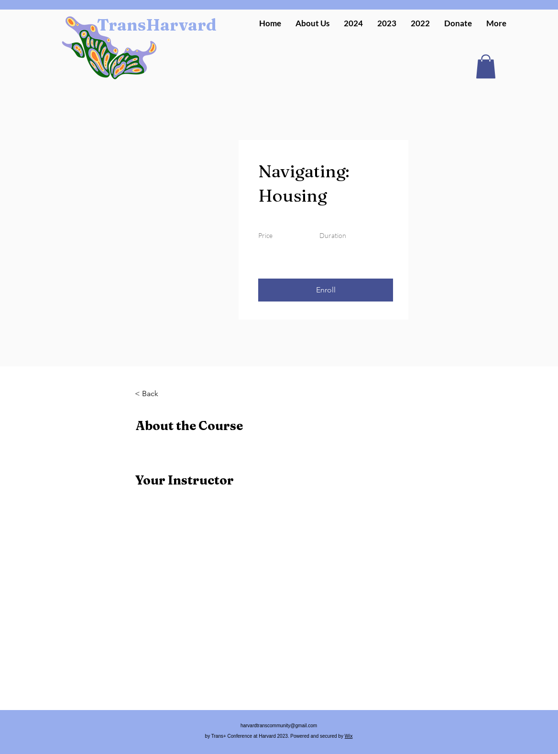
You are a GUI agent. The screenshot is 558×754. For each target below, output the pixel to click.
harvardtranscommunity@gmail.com (279, 725)
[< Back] (161, 393)
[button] (353, 23)
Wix (349, 736)
